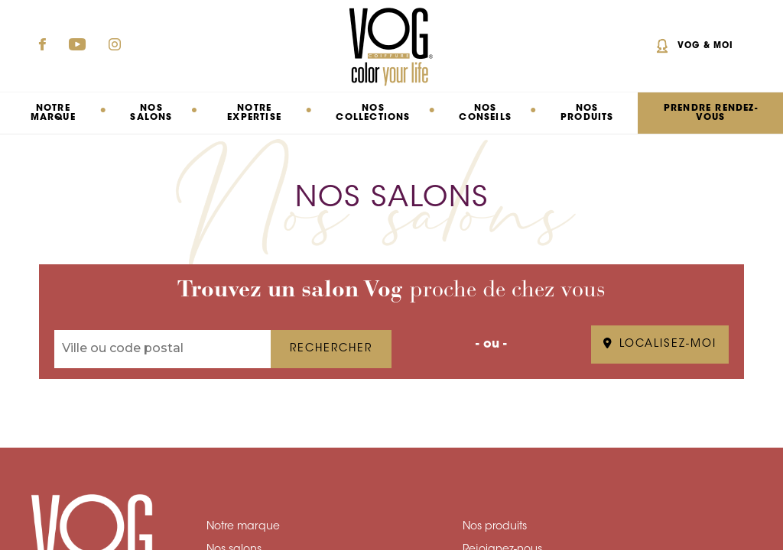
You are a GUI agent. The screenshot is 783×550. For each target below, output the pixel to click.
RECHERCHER (331, 349)
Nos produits (587, 113)
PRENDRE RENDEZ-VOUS (711, 113)
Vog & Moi (705, 46)
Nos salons (151, 113)
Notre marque (243, 527)
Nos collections (373, 113)
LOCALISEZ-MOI (659, 344)
